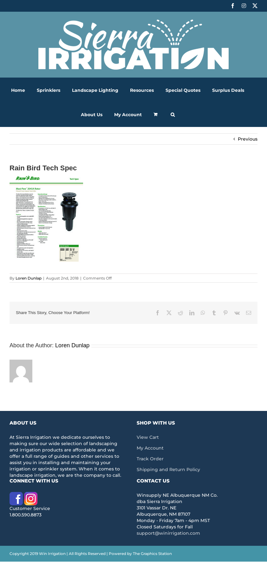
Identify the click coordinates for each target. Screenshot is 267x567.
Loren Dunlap (29, 278)
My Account (150, 448)
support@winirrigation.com (168, 533)
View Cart (148, 437)
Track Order (150, 459)
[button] (173, 114)
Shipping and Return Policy (168, 469)
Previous (247, 139)
